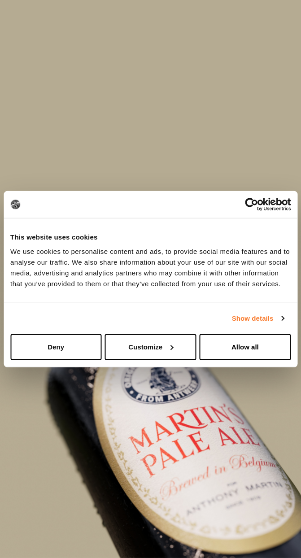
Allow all (245, 346)
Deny (56, 346)
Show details (253, 318)
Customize (150, 346)
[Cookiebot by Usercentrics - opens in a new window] (251, 204)
